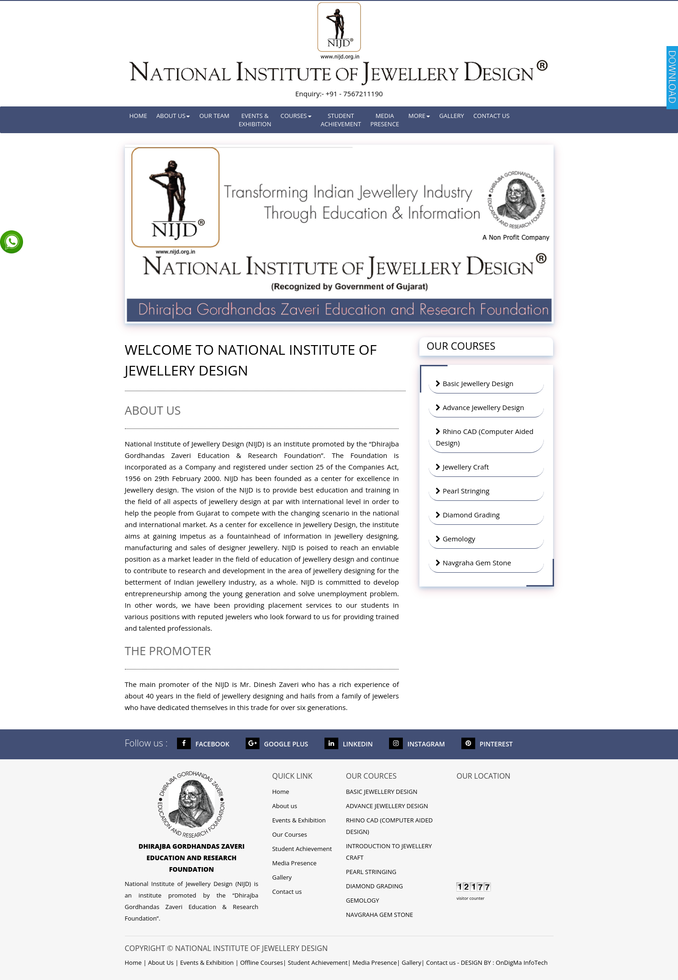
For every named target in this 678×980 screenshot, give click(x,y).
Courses (295, 115)
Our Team (214, 115)
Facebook (203, 744)
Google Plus (277, 744)
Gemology (455, 538)
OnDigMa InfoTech (522, 962)
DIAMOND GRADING (374, 886)
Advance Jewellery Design (480, 407)
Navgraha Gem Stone (473, 562)
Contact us (491, 115)
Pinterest (487, 744)
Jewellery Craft (462, 466)
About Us (173, 115)
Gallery (451, 115)
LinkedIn (348, 744)
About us (284, 806)
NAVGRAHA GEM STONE (379, 914)
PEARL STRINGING (371, 872)
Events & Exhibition (255, 119)
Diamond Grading (468, 514)
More (419, 115)
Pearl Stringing (462, 490)
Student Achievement (341, 119)
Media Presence (384, 119)
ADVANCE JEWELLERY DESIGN (387, 806)
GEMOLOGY (362, 900)
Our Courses (289, 834)
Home (138, 115)
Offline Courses (261, 962)
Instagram (417, 744)
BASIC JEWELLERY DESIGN (381, 791)
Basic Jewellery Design (474, 383)
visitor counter (470, 898)
